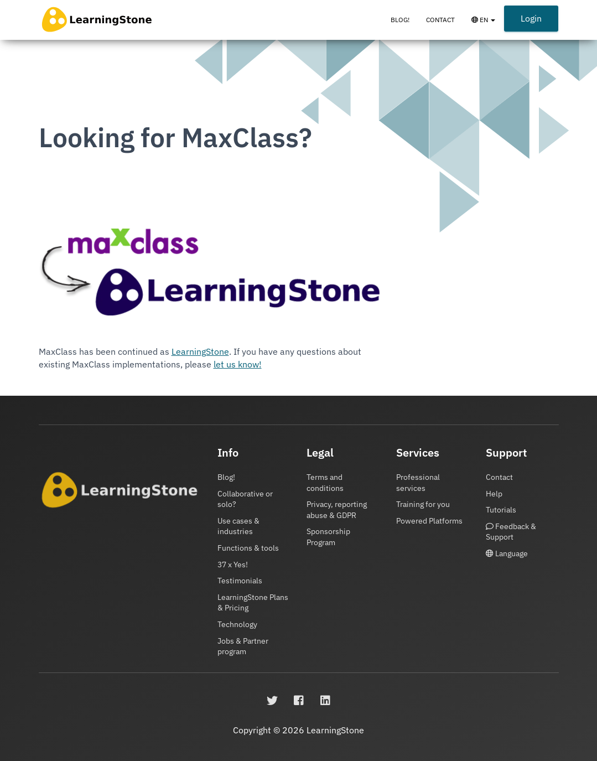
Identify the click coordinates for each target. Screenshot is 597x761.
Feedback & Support (511, 531)
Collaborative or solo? (245, 499)
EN (487, 24)
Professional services (418, 482)
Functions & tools (248, 548)
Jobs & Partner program (242, 646)
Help (494, 494)
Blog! (400, 19)
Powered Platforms (429, 521)
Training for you (423, 504)
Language (507, 553)
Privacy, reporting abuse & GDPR (337, 509)
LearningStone (200, 351)
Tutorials (501, 510)
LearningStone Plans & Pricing (252, 602)
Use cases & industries (238, 526)
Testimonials (239, 581)
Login (531, 18)
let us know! (238, 364)
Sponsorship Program (328, 536)
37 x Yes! (232, 565)
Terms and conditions (325, 482)
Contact (440, 19)
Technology (237, 624)
